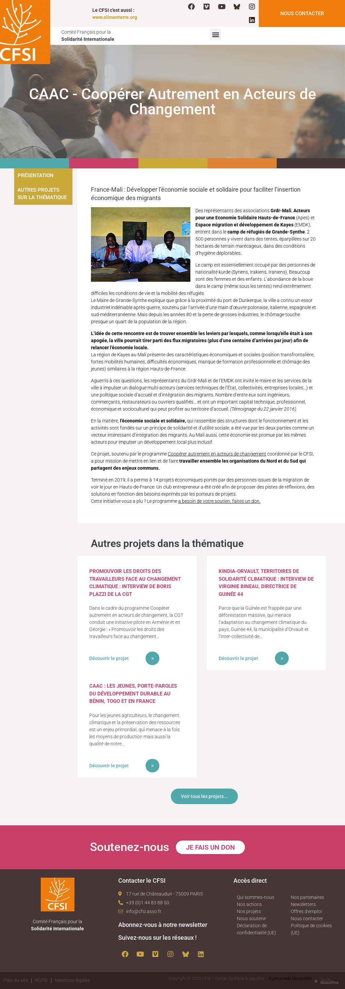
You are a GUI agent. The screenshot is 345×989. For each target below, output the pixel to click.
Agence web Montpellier (290, 978)
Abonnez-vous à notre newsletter (162, 924)
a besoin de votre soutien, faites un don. (219, 501)
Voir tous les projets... (204, 796)
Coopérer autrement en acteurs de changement (217, 454)
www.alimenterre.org (114, 17)
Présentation (36, 175)
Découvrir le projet (109, 658)
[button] (215, 34)
